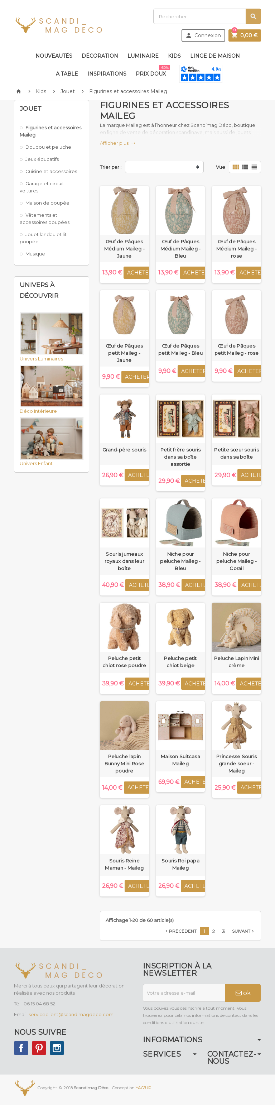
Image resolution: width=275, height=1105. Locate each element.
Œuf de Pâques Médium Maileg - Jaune (124, 249)
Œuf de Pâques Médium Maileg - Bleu (180, 249)
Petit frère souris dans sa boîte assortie (180, 457)
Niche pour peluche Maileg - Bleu (180, 561)
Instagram (57, 1048)
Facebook (21, 1048)
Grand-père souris (124, 450)
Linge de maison (215, 56)
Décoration (100, 56)
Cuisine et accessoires (51, 171)
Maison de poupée (47, 203)
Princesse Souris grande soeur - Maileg (236, 764)
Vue (220, 167)
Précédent (180, 931)
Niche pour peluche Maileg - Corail (236, 561)
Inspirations (106, 74)
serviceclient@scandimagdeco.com (71, 1014)
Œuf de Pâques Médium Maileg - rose (236, 249)
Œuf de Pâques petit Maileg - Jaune (124, 353)
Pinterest (39, 1048)
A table (67, 74)
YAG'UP (143, 1087)
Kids (174, 56)
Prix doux (152, 71)
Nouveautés (53, 56)
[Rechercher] (207, 16)
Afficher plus (117, 143)
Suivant (243, 931)
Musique (35, 254)
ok (243, 992)
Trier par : (110, 167)
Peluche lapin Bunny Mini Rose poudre (124, 764)
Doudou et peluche (48, 147)
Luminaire (143, 56)
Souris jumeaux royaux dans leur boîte (124, 561)
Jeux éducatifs (42, 159)
